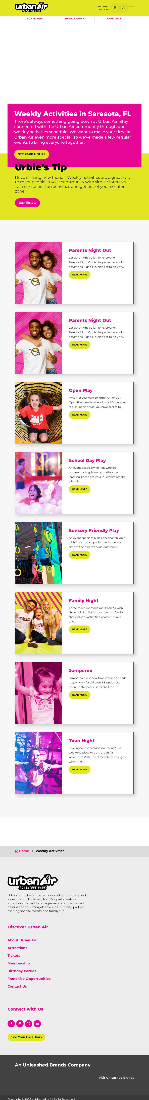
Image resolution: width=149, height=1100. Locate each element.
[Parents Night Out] (38, 273)
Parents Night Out (90, 250)
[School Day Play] (38, 483)
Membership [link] (19, 948)
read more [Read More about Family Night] (79, 629)
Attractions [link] (17, 933)
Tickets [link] (14, 940)
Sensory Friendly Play (94, 530)
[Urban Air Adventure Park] (31, 11)
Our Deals (114, 18)
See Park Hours (31, 154)
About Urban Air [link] (22, 925)
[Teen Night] (38, 763)
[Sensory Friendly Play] (38, 553)
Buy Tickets (35, 18)
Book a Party (74, 18)
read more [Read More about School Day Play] (79, 489)
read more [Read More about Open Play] (79, 414)
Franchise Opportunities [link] (29, 963)
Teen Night (81, 740)
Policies (85, 1093)
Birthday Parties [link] (22, 956)
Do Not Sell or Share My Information (117, 1093)
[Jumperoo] (38, 693)
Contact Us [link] (17, 971)
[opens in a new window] (11, 1008)
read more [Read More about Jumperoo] (79, 694)
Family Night (83, 600)
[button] (115, 8)
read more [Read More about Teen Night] (79, 769)
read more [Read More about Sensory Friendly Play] (79, 554)
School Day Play (87, 460)
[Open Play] (38, 413)
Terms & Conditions (65, 1093)
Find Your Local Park (26, 1022)
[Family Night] (38, 623)
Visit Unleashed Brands (116, 1062)
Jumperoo (80, 670)
